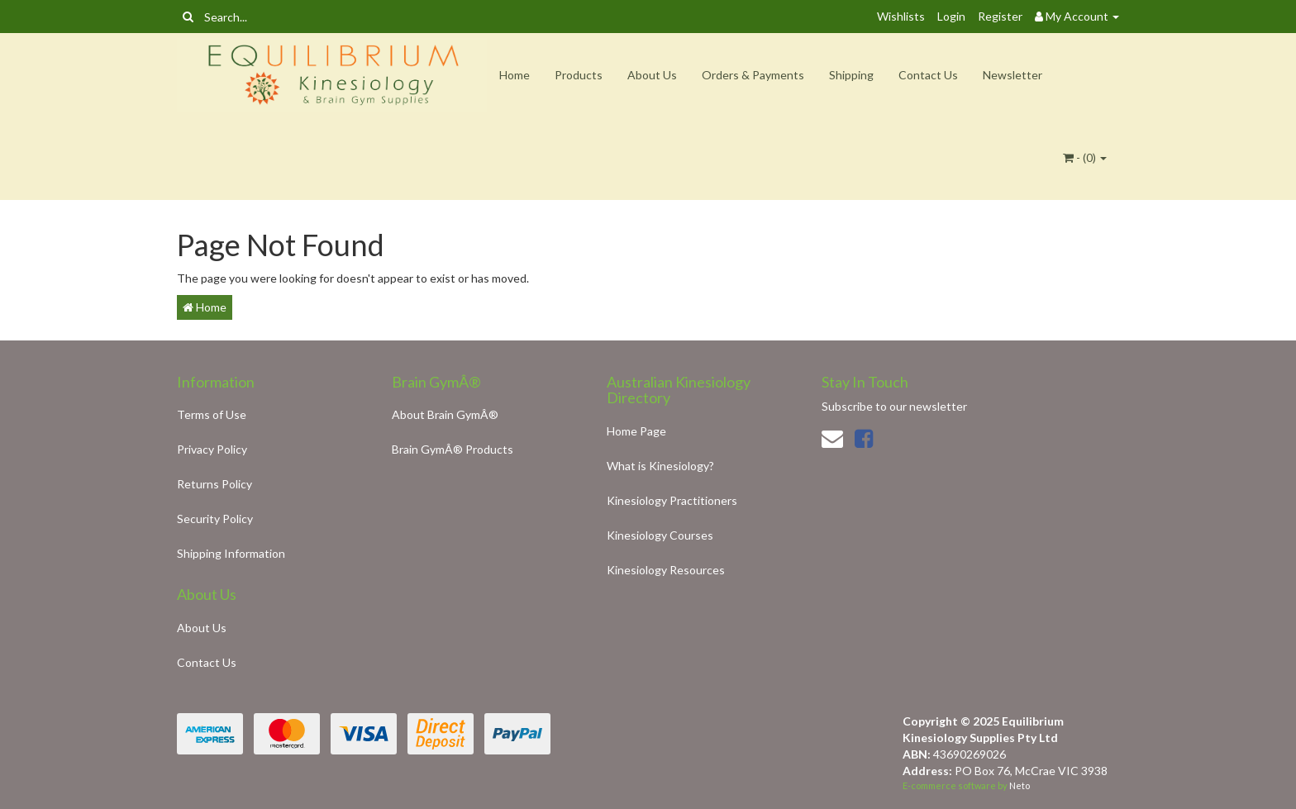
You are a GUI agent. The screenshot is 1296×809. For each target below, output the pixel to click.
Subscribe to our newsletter (894, 406)
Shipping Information (231, 553)
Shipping (851, 75)
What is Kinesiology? (660, 466)
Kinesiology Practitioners (672, 500)
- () (1085, 157)
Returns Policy (214, 484)
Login (951, 16)
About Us (652, 75)
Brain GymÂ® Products (452, 449)
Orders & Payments (753, 75)
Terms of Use (211, 414)
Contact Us (928, 75)
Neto (1019, 785)
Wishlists (901, 16)
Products (579, 75)
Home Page (636, 431)
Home (514, 75)
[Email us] (832, 438)
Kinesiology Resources (666, 570)
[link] (864, 438)
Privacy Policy (212, 449)
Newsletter (1012, 75)
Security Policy (215, 519)
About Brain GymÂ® (445, 414)
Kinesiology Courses (660, 535)
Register (1000, 16)
